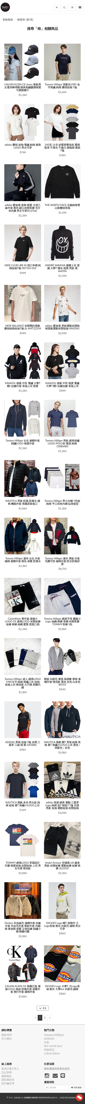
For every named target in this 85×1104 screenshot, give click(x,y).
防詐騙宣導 (7, 1083)
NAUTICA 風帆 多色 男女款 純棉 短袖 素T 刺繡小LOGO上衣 (22, 804)
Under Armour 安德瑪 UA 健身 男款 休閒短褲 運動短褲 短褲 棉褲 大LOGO (62, 865)
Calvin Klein (52, 1053)
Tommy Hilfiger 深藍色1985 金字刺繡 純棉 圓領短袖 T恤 (62, 86)
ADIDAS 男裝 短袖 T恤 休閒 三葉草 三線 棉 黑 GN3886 (22, 744)
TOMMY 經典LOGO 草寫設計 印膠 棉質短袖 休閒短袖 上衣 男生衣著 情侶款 (23, 865)
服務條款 (6, 1076)
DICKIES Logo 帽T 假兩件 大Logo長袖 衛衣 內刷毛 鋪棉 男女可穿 (62, 925)
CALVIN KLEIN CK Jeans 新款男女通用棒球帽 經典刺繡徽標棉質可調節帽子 (22, 87)
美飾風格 (8, 19)
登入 (16, 1068)
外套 (46, 1042)
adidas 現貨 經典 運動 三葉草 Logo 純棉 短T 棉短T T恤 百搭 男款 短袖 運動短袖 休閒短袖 (62, 805)
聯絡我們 (6, 1035)
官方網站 (6, 1038)
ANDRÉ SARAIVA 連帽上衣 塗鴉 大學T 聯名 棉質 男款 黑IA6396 (62, 268)
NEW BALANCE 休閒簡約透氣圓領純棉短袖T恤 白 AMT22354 (22, 327)
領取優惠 (76, 1087)
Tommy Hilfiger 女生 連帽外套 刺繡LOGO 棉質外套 (23, 442)
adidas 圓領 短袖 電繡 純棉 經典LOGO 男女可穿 (23, 146)
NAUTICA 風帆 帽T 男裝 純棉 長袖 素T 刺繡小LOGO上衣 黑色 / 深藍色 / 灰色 (62, 745)
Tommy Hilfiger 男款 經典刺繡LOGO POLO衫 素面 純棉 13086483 (62, 443)
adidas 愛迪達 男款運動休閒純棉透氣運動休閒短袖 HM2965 (62, 327)
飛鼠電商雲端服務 (68, 1098)
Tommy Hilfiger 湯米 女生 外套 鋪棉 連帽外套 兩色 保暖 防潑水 (23, 560)
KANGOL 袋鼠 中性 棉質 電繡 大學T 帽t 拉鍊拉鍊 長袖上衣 (62, 385)
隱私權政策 (7, 1079)
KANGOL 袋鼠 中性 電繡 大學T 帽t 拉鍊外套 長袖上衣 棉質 (22, 385)
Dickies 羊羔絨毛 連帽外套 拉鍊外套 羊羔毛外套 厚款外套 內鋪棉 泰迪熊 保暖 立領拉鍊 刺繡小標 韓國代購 (23, 927)
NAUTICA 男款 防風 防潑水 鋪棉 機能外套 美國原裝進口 (22, 502)
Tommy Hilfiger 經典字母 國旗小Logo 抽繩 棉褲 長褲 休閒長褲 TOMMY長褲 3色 (62, 621)
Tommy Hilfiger (54, 1035)
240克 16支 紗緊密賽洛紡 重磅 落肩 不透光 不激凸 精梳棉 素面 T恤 (62, 147)
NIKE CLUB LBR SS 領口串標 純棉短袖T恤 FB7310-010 (23, 267)
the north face (53, 1046)
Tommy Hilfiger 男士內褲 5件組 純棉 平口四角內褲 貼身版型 (62, 502)
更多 (43, 1008)
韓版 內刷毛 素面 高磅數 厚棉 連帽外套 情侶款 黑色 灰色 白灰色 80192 (62, 681)
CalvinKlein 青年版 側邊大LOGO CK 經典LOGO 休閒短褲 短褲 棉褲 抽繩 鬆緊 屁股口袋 (22, 621)
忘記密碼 (6, 1072)
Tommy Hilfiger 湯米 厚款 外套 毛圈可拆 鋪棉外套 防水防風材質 (62, 561)
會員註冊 (6, 1068)
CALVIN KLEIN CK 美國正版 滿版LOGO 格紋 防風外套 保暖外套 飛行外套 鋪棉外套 (22, 989)
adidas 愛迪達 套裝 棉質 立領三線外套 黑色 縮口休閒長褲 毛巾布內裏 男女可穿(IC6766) (23, 207)
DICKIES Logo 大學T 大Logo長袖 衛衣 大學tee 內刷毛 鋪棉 (62, 988)
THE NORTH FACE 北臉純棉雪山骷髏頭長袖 (62, 206)
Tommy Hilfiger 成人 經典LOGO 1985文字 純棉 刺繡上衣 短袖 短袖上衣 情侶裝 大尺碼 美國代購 (23, 683)
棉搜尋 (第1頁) (25, 19)
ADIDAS (49, 1038)
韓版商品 (49, 1049)
